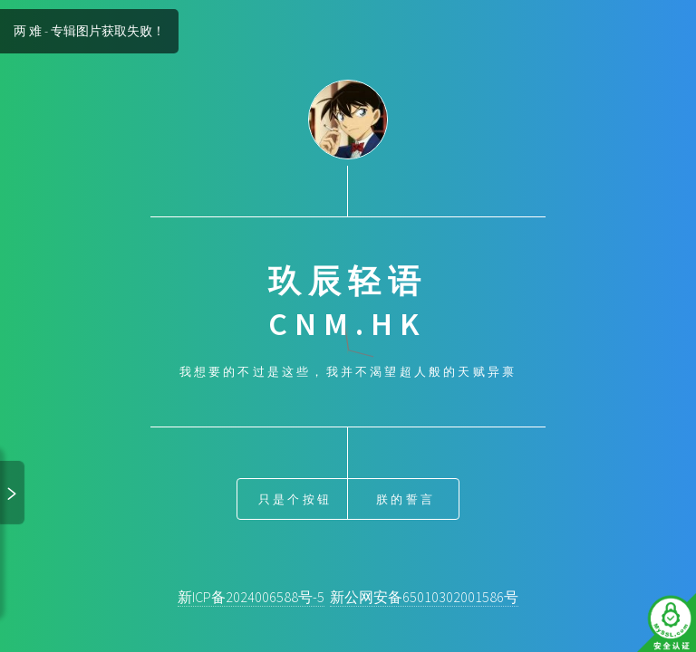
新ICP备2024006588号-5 (251, 597)
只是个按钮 (295, 499)
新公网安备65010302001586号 (424, 597)
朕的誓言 (405, 499)
